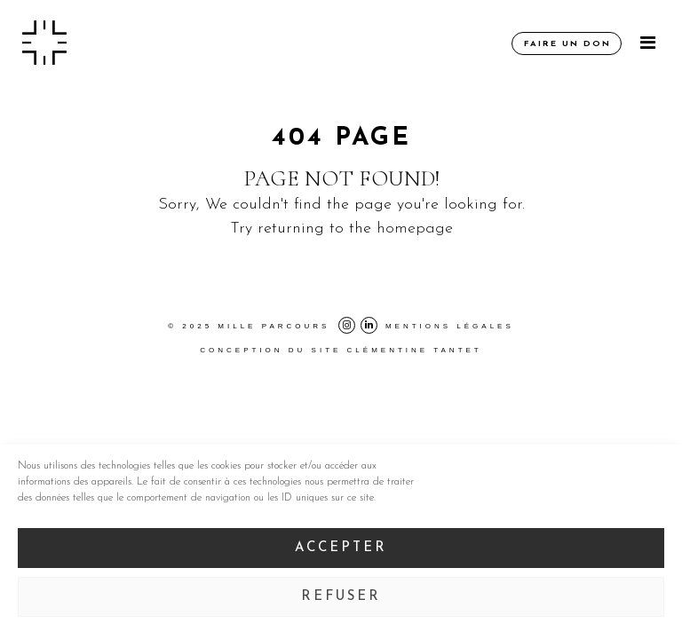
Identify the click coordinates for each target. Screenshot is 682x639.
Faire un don (567, 44)
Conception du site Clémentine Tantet (341, 350)
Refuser (341, 597)
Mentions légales (449, 326)
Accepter (341, 548)
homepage (415, 228)
